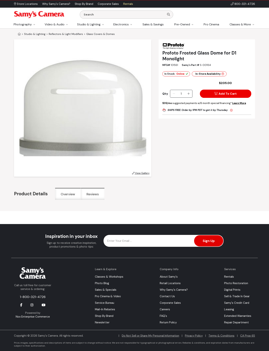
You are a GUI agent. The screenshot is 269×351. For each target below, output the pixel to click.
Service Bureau (104, 303)
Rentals (229, 277)
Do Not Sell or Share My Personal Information (150, 336)
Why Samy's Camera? (174, 290)
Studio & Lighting (89, 24)
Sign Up (209, 241)
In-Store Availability (209, 73)
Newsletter (102, 322)
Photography (23, 24)
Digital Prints (232, 290)
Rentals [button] (128, 4)
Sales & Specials (105, 290)
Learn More (239, 103)
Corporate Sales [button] (108, 4)
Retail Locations (170, 283)
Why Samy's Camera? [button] (56, 4)
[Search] (168, 15)
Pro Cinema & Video (108, 296)
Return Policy (168, 322)
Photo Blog (102, 283)
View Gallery (140, 173)
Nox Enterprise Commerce (33, 317)
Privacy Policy (194, 336)
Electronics (121, 24)
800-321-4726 (244, 4)
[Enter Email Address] (163, 241)
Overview (68, 194)
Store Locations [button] (26, 4)
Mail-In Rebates (105, 309)
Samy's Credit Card (236, 303)
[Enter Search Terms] (124, 15)
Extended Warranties (237, 316)
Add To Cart (225, 94)
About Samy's (169, 277)
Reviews (92, 194)
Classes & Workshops (109, 277)
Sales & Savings (153, 24)
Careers (165, 309)
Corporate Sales (170, 303)
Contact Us (167, 296)
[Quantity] (181, 93)
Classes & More (240, 24)
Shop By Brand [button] (84, 4)
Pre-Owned (182, 24)
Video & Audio (54, 24)
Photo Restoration (236, 283)
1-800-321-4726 (33, 297)
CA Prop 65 (247, 336)
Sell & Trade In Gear (237, 296)
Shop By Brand (104, 316)
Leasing (229, 309)
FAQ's (163, 316)
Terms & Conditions (221, 336)
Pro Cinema (211, 24)
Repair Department (236, 322)
